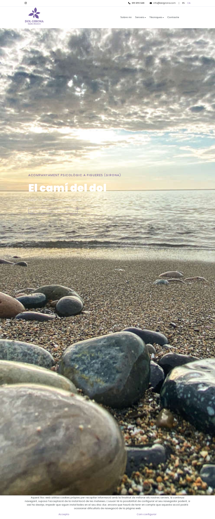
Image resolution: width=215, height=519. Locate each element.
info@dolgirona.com (164, 3)
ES (183, 3)
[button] (205, 502)
